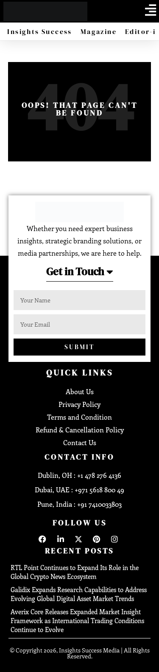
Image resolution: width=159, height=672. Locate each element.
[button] (79, 274)
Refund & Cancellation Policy (80, 429)
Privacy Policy (79, 404)
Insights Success (39, 31)
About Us (80, 391)
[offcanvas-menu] (150, 10)
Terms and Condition (79, 416)
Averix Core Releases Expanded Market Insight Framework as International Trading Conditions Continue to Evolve (77, 620)
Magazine (99, 31)
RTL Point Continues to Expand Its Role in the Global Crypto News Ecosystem (75, 572)
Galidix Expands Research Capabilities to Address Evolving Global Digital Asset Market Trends (79, 594)
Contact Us (79, 442)
